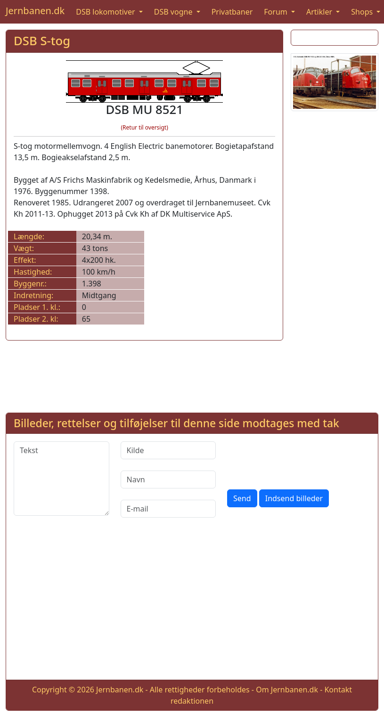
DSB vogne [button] (174, 12)
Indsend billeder (294, 498)
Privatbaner (232, 12)
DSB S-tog (42, 40)
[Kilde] (168, 450)
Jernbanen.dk (35, 10)
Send (242, 498)
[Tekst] (61, 478)
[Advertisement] (332, 260)
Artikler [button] (320, 12)
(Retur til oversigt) (144, 127)
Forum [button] (276, 12)
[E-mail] (168, 509)
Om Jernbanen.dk (287, 689)
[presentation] (298, 459)
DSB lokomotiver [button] (106, 12)
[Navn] (168, 479)
